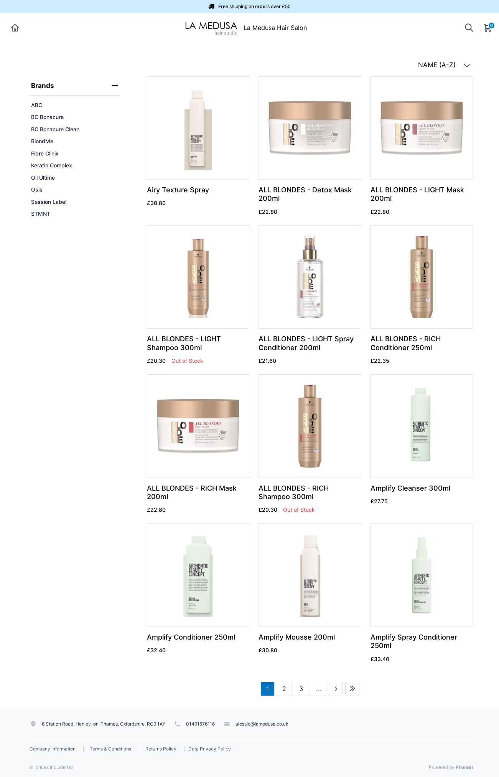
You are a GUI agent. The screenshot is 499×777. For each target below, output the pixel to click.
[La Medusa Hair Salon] (211, 27)
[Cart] (488, 28)
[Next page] (336, 689)
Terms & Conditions (110, 749)
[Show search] (469, 27)
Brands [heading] (74, 85)
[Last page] (352, 689)
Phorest (464, 767)
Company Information (53, 749)
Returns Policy (160, 749)
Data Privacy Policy (209, 749)
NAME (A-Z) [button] (444, 65)
